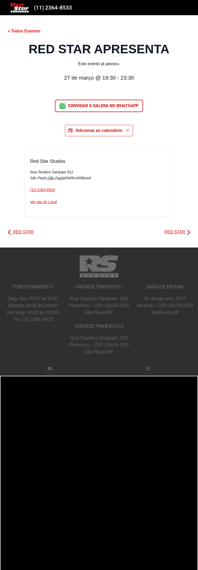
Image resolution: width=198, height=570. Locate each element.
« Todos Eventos (24, 31)
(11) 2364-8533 (53, 8)
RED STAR (21, 232)
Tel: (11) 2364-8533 (33, 319)
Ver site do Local (43, 202)
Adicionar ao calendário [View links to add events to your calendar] (99, 130)
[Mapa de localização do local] (120, 184)
